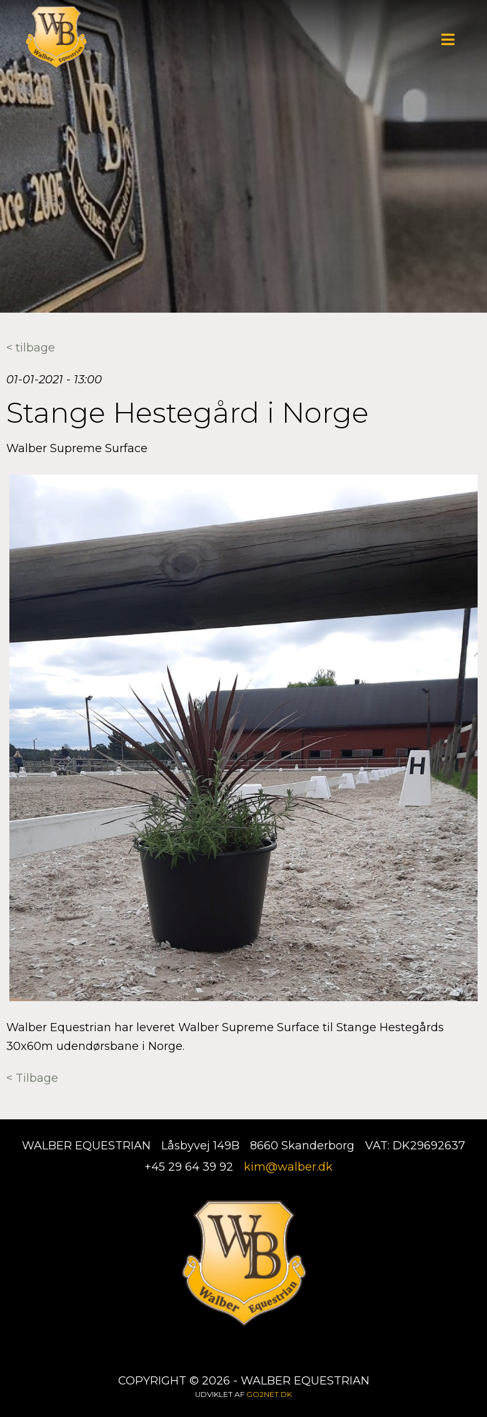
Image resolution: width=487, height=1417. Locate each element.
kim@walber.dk (288, 1167)
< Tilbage (32, 1078)
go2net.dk (269, 1394)
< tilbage (30, 348)
